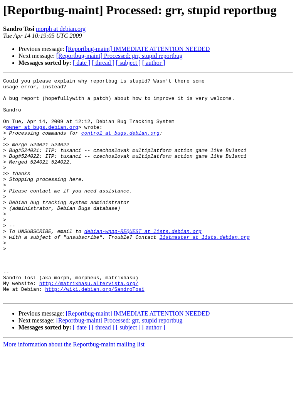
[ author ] (153, 62)
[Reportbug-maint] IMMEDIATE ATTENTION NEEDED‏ (138, 49)
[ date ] (81, 62)
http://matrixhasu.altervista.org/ (88, 324)
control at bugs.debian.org (120, 144)
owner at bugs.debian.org (42, 137)
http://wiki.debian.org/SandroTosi (94, 331)
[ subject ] (128, 62)
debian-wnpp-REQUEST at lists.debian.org (143, 262)
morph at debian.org (61, 28)
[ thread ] (103, 62)
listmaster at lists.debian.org (205, 269)
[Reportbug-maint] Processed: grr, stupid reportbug (119, 55)
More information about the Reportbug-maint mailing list (74, 388)
